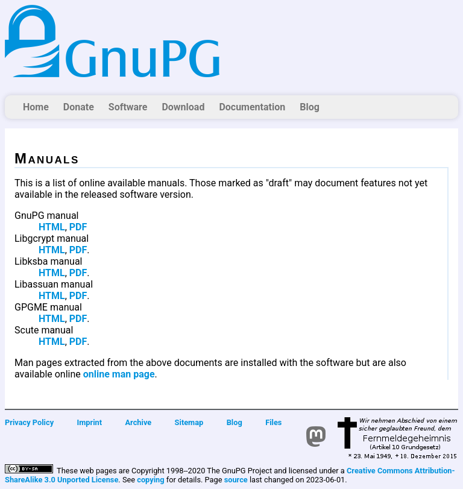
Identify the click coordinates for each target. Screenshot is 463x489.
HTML (52, 227)
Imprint (89, 422)
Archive (138, 422)
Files (273, 422)
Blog (310, 107)
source (236, 479)
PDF (78, 227)
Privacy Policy (29, 422)
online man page (119, 374)
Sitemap (189, 422)
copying (150, 479)
